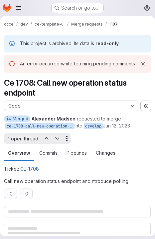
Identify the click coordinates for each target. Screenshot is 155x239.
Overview (19, 153)
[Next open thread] (57, 138)
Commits (48, 153)
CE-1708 (29, 169)
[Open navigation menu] (18, 8)
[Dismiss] (143, 64)
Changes (105, 153)
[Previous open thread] (46, 138)
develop (93, 126)
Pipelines (77, 153)
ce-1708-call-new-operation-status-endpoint (41, 126)
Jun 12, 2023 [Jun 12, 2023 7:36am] (116, 125)
